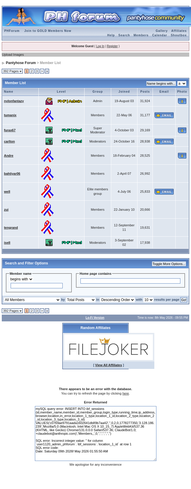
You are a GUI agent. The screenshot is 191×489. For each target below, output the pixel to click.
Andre (8, 155)
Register (112, 46)
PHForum (12, 30)
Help (111, 35)
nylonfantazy (14, 101)
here (125, 393)
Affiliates (179, 30)
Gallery (162, 30)
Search (124, 35)
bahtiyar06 (12, 173)
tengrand (11, 227)
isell (7, 242)
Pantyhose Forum (21, 63)
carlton (9, 141)
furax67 (9, 130)
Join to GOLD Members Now (47, 30)
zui (6, 209)
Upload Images (13, 54)
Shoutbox (179, 35)
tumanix (10, 115)
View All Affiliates (108, 365)
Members (141, 35)
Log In (100, 46)
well (7, 191)
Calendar (159, 35)
